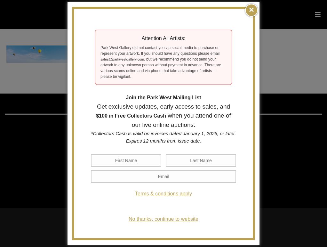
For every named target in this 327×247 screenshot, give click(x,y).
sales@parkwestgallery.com (122, 59)
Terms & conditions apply (163, 193)
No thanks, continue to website (163, 219)
